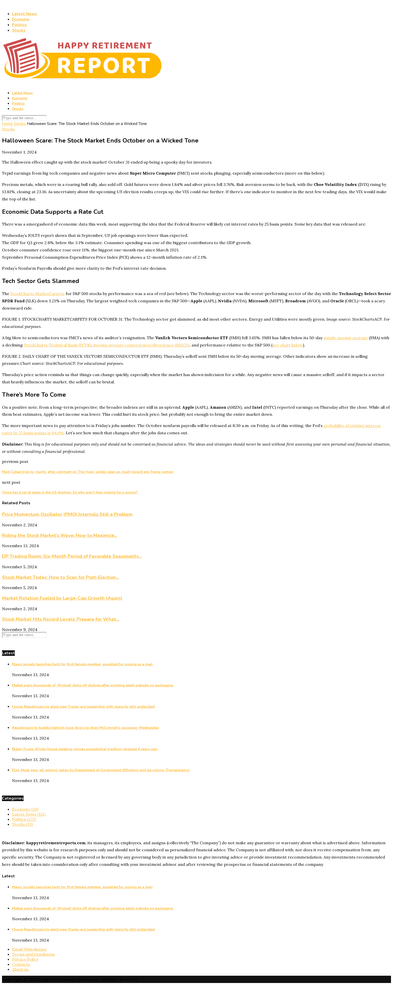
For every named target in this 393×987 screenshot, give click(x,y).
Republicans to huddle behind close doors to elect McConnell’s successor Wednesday (85, 727)
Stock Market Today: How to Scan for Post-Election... (60, 577)
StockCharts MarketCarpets (37, 293)
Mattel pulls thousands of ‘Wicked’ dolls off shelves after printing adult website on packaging (92, 685)
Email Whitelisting (29, 949)
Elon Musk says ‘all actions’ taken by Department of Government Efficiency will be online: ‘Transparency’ (101, 770)
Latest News (24, 14)
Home (7, 123)
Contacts (21, 964)
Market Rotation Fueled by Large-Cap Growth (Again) (62, 598)
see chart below (287, 344)
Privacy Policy (25, 959)
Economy (20, 19)
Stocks (19, 30)
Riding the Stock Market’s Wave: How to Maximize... (59, 535)
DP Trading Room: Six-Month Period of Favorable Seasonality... (72, 556)
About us (20, 969)
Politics (19, 25)
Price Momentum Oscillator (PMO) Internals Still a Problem (67, 514)
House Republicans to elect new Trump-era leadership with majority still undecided (83, 706)
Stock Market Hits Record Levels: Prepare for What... (60, 619)
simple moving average (346, 337)
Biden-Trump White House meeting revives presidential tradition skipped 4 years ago (84, 749)
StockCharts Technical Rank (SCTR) (57, 344)
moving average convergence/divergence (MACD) (141, 344)
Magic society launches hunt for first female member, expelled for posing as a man (82, 664)
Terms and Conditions (33, 954)
